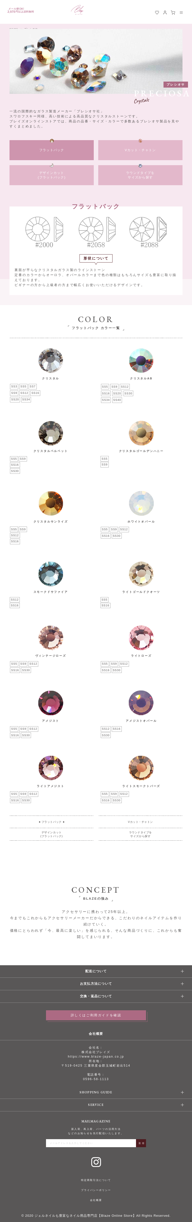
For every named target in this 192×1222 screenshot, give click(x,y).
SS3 (14, 386)
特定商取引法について (96, 1180)
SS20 (15, 399)
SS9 (14, 392)
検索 (149, 12)
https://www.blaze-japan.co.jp (96, 1056)
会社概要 (96, 1200)
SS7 (33, 386)
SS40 (117, 399)
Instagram (96, 1162)
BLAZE (77, 10)
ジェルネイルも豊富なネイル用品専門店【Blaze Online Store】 (85, 1215)
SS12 (24, 392)
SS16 (35, 392)
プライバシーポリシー (96, 1190)
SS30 (128, 393)
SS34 (26, 399)
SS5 (23, 386)
